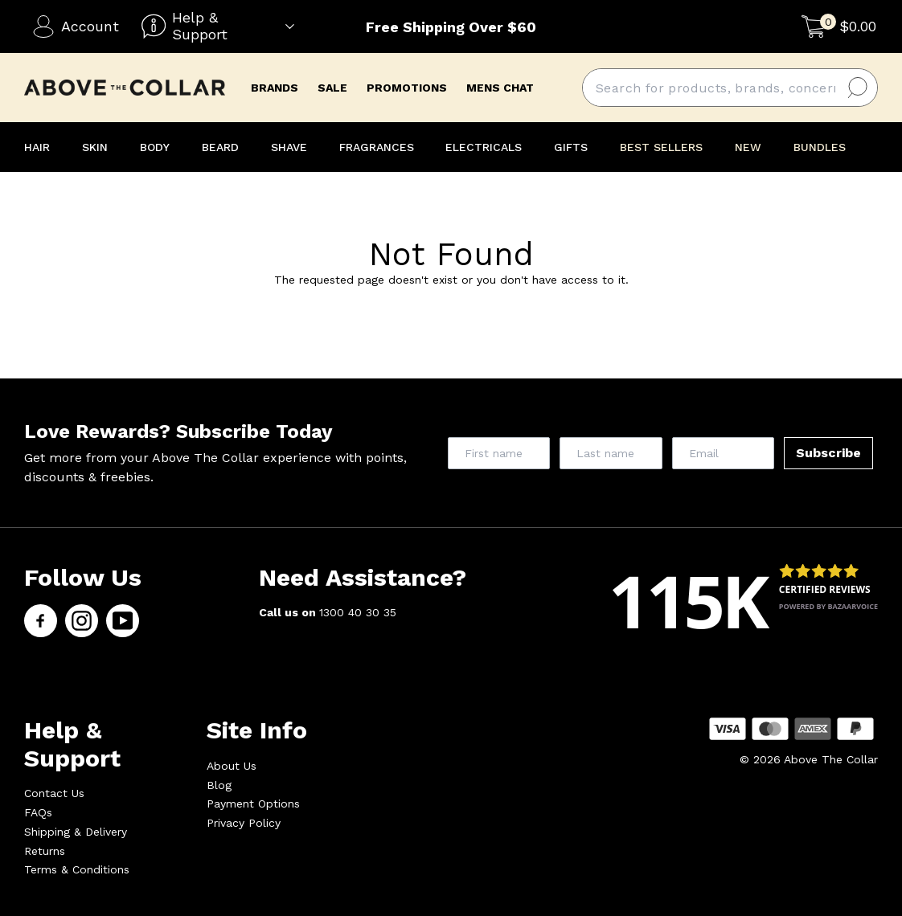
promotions (407, 87)
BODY (155, 147)
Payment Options (253, 803)
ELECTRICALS (483, 147)
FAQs (38, 812)
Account (75, 26)
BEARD (220, 147)
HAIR (37, 147)
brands (274, 87)
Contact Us (54, 793)
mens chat (500, 87)
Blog (219, 785)
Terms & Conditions (76, 869)
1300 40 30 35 (357, 612)
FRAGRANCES (376, 147)
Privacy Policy (244, 822)
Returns (44, 850)
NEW (748, 147)
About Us (231, 765)
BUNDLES (819, 147)
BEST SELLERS (661, 147)
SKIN (95, 147)
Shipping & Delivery (75, 831)
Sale (332, 87)
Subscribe (828, 452)
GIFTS (571, 147)
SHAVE (289, 147)
